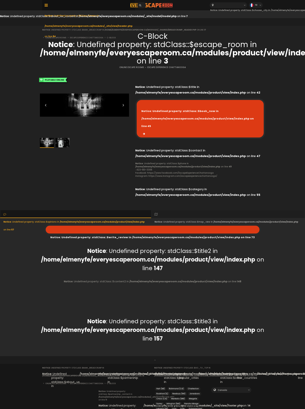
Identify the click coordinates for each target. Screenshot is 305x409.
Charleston (193, 388)
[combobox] (228, 5)
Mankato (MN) (178, 398)
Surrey (159, 403)
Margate (193, 398)
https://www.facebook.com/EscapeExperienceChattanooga (180, 172)
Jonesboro (195, 393)
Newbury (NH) (179, 393)
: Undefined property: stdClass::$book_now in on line (197, 118)
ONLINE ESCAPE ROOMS (131, 67)
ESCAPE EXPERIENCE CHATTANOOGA (166, 67)
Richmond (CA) (176, 388)
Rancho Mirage (191, 403)
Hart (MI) (160, 388)
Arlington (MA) (173, 403)
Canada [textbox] (222, 390)
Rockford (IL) (162, 393)
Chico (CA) (161, 398)
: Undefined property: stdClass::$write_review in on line (152, 229)
